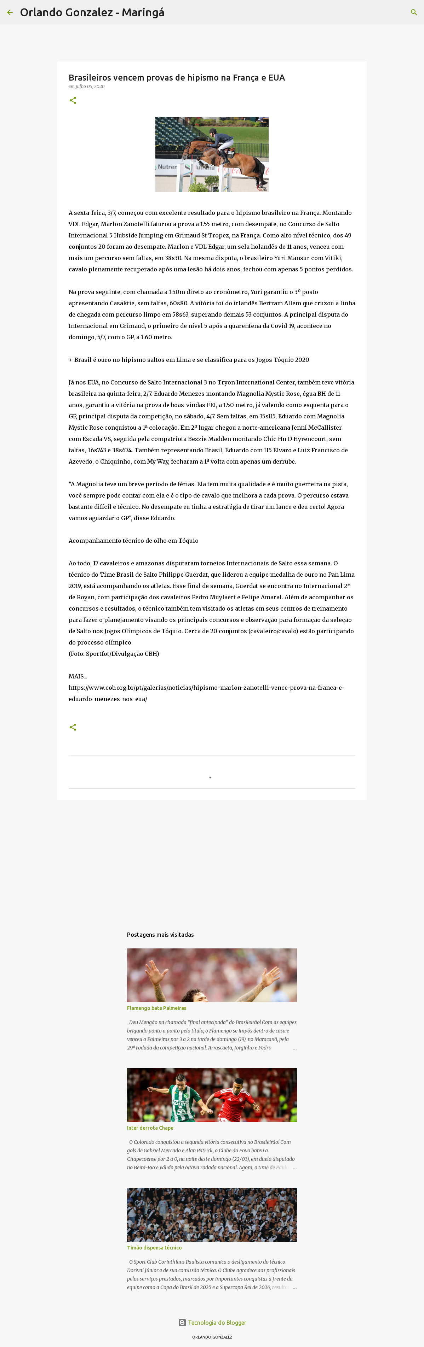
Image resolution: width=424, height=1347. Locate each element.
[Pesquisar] (174, 12)
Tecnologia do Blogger (212, 1322)
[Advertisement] (212, 860)
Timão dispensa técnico (154, 1248)
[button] (73, 101)
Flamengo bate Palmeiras (156, 1008)
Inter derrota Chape (150, 1128)
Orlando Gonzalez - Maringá (92, 12)
